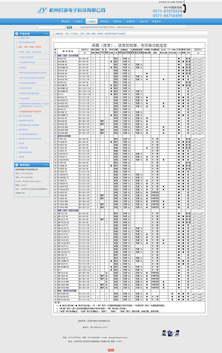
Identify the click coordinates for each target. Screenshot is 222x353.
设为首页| (163, 2)
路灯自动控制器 (25, 116)
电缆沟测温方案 (25, 152)
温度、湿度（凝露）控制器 (29, 47)
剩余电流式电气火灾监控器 (29, 139)
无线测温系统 (24, 38)
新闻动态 (104, 21)
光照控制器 (25, 98)
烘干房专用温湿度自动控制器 (32, 78)
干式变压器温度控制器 (27, 134)
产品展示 (91, 21)
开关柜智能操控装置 (26, 42)
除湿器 (21, 143)
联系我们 (180, 2)
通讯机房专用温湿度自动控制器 (33, 73)
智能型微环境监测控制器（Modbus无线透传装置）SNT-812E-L (34, 105)
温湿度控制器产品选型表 (30, 111)
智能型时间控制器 (26, 120)
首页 (67, 34)
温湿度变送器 (26, 88)
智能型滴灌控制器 (27, 83)
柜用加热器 (23, 130)
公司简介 (78, 21)
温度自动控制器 (27, 57)
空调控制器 (23, 148)
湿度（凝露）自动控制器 (30, 52)
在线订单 (143, 21)
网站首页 (65, 21)
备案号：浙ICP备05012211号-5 (95, 327)
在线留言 (130, 21)
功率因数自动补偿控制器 (28, 125)
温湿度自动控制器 (27, 62)
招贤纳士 (117, 21)
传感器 (23, 67)
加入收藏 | (171, 2)
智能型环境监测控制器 (29, 93)
